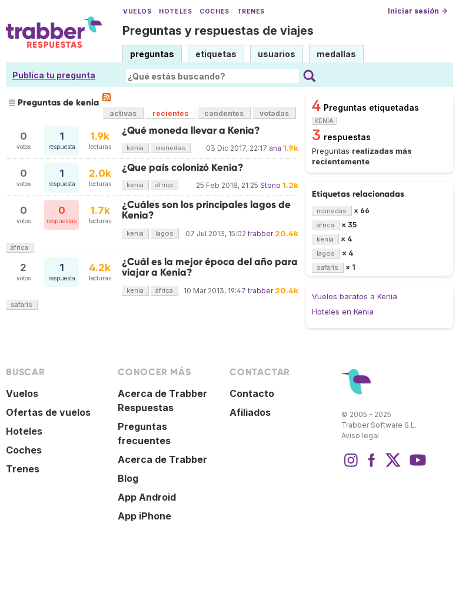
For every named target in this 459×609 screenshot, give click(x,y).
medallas (336, 54)
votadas (274, 113)
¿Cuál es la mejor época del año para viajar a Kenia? (210, 267)
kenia (135, 148)
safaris (21, 304)
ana (275, 148)
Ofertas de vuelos (48, 412)
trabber (260, 233)
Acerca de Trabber (162, 459)
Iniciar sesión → (417, 10)
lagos (164, 233)
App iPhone (144, 516)
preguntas (152, 54)
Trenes (251, 11)
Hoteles (175, 11)
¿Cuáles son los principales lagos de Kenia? (206, 209)
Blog (128, 478)
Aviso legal (360, 435)
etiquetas (216, 54)
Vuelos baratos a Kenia (354, 296)
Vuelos (137, 11)
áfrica (164, 185)
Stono (270, 185)
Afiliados (250, 412)
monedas (170, 148)
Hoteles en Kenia (343, 311)
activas (123, 113)
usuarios (276, 54)
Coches (214, 11)
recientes (170, 113)
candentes (224, 113)
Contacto (252, 393)
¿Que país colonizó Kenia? (183, 167)
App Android (147, 497)
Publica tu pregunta (53, 75)
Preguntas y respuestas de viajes (218, 31)
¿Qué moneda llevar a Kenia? (191, 130)
